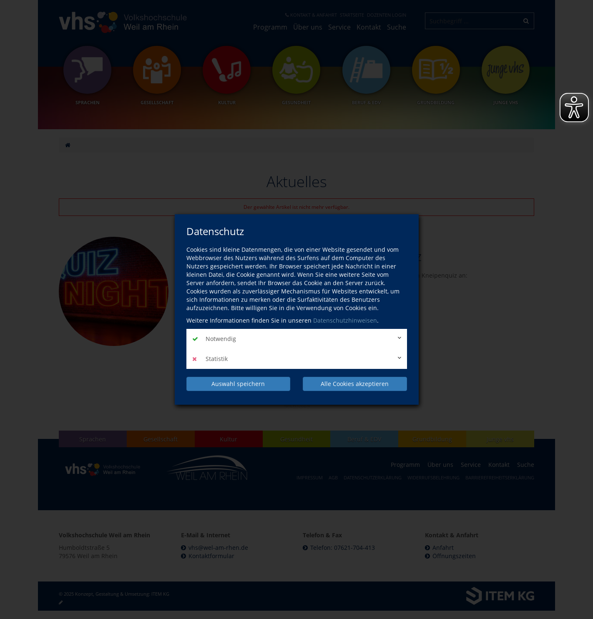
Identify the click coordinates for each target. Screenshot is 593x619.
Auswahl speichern (238, 384)
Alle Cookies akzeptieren (355, 384)
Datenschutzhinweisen (345, 320)
